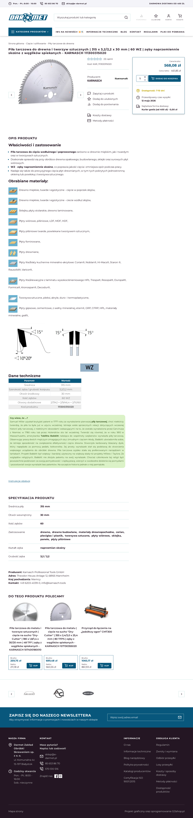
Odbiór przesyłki (166, 758)
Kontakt (135, 32)
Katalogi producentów (137, 771)
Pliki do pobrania (172, 32)
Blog (124, 32)
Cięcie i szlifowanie (36, 43)
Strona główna (16, 43)
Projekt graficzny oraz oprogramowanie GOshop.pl (155, 811)
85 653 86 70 (51, 3)
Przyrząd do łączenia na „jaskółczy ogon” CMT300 (96, 630)
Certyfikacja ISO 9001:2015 (133, 779)
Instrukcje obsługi (19, 481)
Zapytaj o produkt (103, 93)
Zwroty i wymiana (166, 751)
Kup (35, 666)
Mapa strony (15, 811)
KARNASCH (94, 80)
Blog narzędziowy (134, 758)
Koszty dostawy (102, 115)
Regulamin (151, 32)
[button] (145, 80)
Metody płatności (103, 120)
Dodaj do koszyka (167, 78)
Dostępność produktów (163, 790)
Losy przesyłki (164, 764)
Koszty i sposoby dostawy (166, 773)
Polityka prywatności (136, 764)
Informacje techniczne (102, 32)
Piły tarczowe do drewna (61, 43)
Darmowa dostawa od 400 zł (167, 3)
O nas (127, 744)
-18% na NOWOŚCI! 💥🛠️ (69, 32)
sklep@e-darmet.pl (76, 3)
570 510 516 (51, 768)
